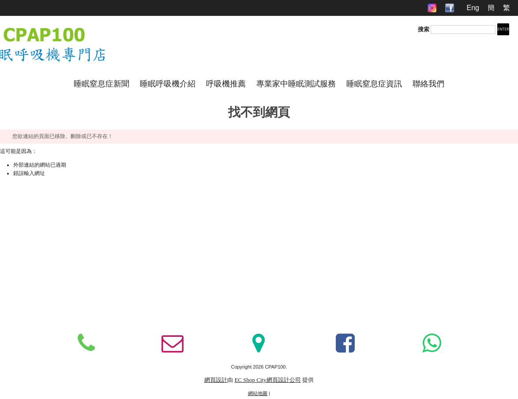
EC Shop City (250, 380)
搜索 (423, 29)
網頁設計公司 (284, 380)
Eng (472, 7)
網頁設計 (215, 380)
